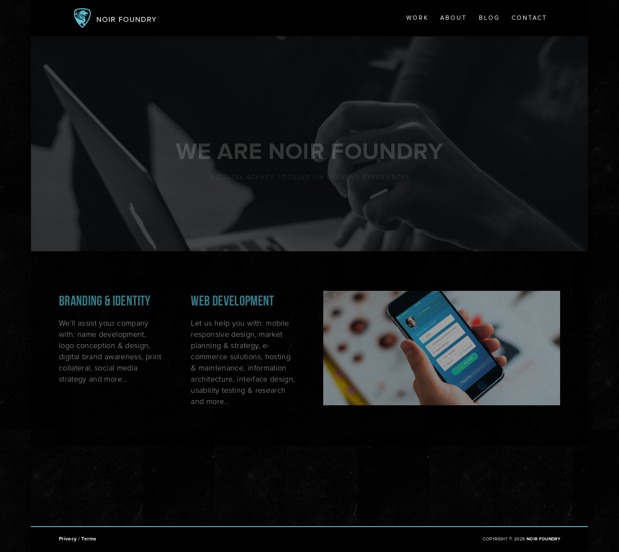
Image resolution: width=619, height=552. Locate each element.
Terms (88, 539)
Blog (489, 18)
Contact (529, 18)
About (453, 18)
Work (417, 18)
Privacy (68, 539)
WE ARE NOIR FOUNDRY (309, 155)
